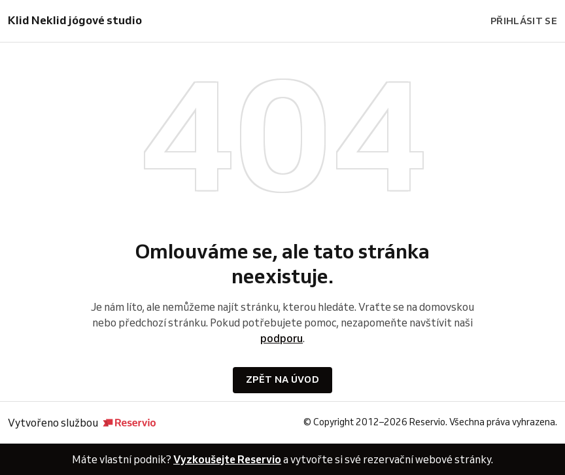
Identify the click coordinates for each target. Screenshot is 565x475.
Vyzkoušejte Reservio (227, 459)
